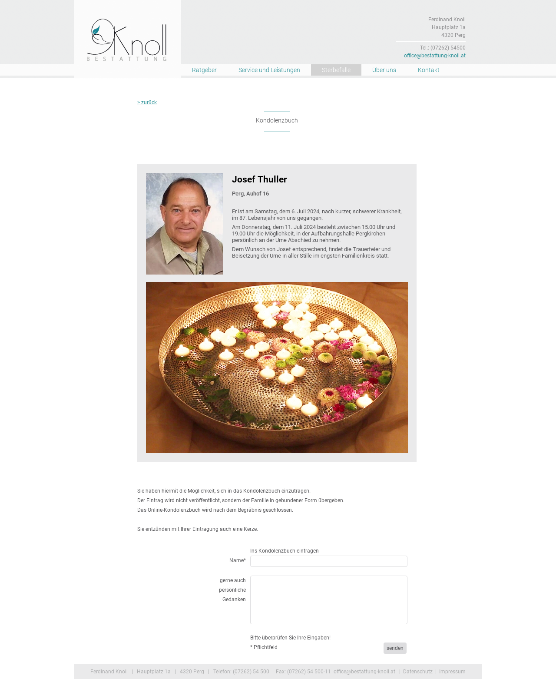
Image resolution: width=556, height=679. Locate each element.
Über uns (384, 69)
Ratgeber (204, 69)
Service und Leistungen (269, 69)
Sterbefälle (336, 69)
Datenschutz (418, 672)
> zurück (147, 102)
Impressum (452, 672)
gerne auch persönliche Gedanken (232, 590)
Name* (237, 560)
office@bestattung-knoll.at (435, 56)
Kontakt (429, 69)
